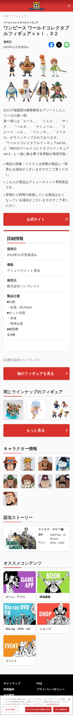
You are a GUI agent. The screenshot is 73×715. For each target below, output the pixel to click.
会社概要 (8, 695)
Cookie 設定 (10, 711)
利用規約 (8, 689)
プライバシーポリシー (50, 689)
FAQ (39, 683)
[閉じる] (69, 701)
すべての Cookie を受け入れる (38, 711)
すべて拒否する (61, 711)
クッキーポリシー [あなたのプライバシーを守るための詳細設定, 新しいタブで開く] (52, 706)
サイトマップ (11, 683)
